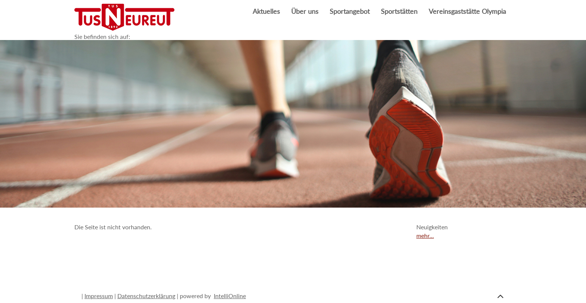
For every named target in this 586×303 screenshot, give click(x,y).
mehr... (425, 235)
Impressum (98, 295)
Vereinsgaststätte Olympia (467, 11)
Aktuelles (266, 11)
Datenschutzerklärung (146, 295)
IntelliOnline (230, 295)
